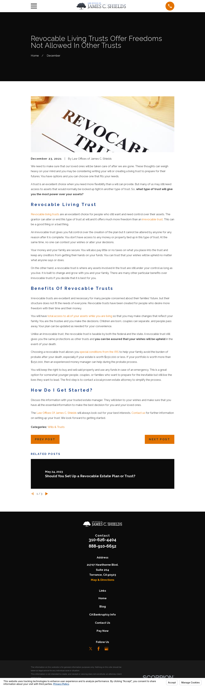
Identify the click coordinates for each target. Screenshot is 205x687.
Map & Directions (102, 579)
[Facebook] (99, 649)
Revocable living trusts (45, 214)
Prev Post (45, 439)
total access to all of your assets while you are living (80, 316)
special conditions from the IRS (99, 351)
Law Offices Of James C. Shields (57, 412)
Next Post (159, 439)
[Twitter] (91, 649)
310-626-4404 (102, 539)
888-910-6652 (102, 546)
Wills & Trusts (56, 427)
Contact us (138, 412)
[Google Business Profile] (106, 649)
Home (102, 598)
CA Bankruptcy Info (102, 614)
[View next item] (46, 493)
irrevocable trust (152, 219)
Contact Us (102, 622)
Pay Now (103, 630)
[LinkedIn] (114, 649)
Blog (102, 606)
